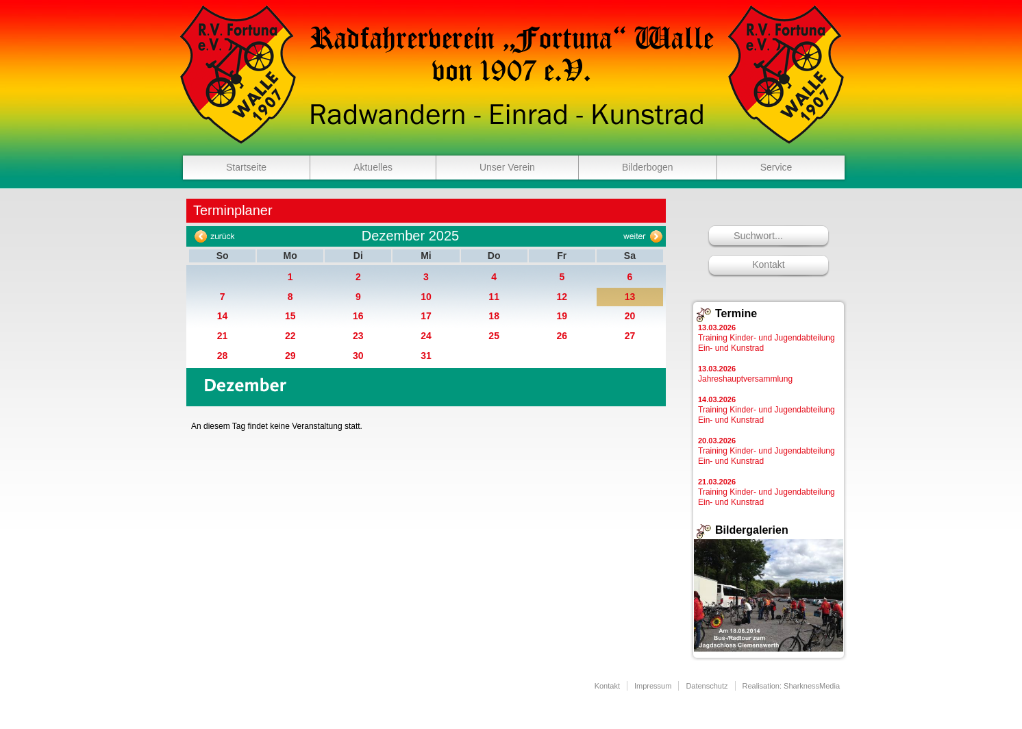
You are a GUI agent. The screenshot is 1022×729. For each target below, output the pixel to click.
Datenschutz (706, 686)
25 (493, 335)
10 (426, 296)
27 (630, 335)
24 (426, 335)
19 (561, 315)
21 (222, 335)
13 (630, 296)
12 (561, 296)
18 (493, 315)
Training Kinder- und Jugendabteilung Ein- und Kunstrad (766, 338)
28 (222, 355)
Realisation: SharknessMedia (791, 686)
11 (493, 296)
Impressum (652, 686)
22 (290, 335)
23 (358, 335)
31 (426, 355)
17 (426, 315)
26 (561, 335)
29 (290, 355)
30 (358, 355)
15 (290, 315)
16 (358, 315)
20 (630, 315)
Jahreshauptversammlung (745, 374)
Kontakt (768, 264)
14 (222, 315)
